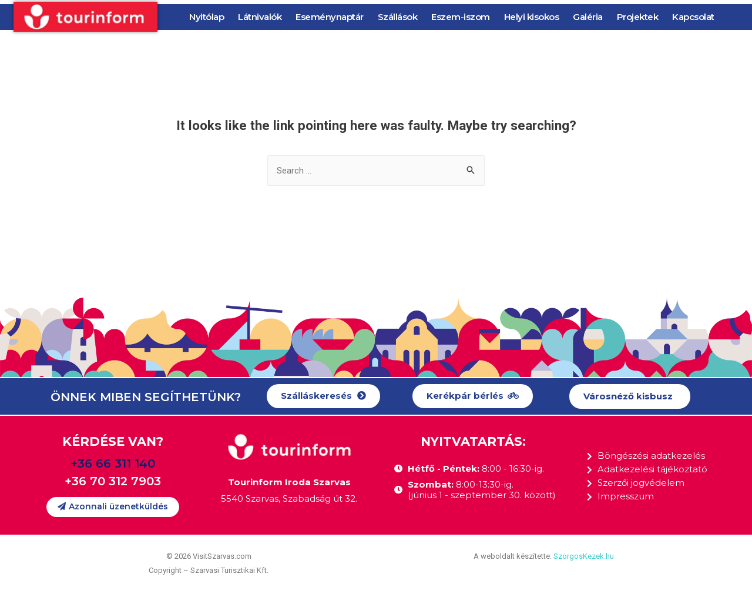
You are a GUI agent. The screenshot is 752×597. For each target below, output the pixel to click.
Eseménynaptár (330, 16)
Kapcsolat (693, 16)
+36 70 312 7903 (113, 481)
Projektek (638, 16)
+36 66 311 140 (112, 463)
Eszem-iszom (460, 16)
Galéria (588, 16)
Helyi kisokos (531, 16)
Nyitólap (206, 16)
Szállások (398, 16)
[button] (323, 396)
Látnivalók (259, 16)
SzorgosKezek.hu (583, 556)
